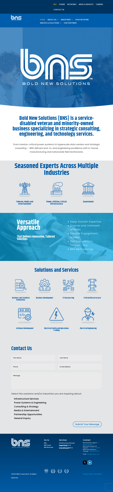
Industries (66, 20)
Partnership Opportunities (26, 414)
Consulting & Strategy (25, 406)
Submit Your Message (87, 424)
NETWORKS (71, 4)
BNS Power (47, 445)
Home (42, 20)
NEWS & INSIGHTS (86, 4)
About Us (51, 20)
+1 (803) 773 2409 (94, 448)
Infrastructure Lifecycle (67, 443)
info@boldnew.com (93, 454)
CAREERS (99, 4)
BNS (55, 4)
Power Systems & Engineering (28, 402)
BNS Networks (48, 447)
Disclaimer (98, 474)
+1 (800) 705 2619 (91, 443)
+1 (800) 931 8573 (94, 451)
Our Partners (70, 23)
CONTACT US (58, 10)
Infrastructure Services (25, 398)
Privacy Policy (88, 474)
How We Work (82, 20)
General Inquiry (21, 418)
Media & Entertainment (25, 410)
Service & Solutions (49, 23)
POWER (62, 4)
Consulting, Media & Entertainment (66, 448)
